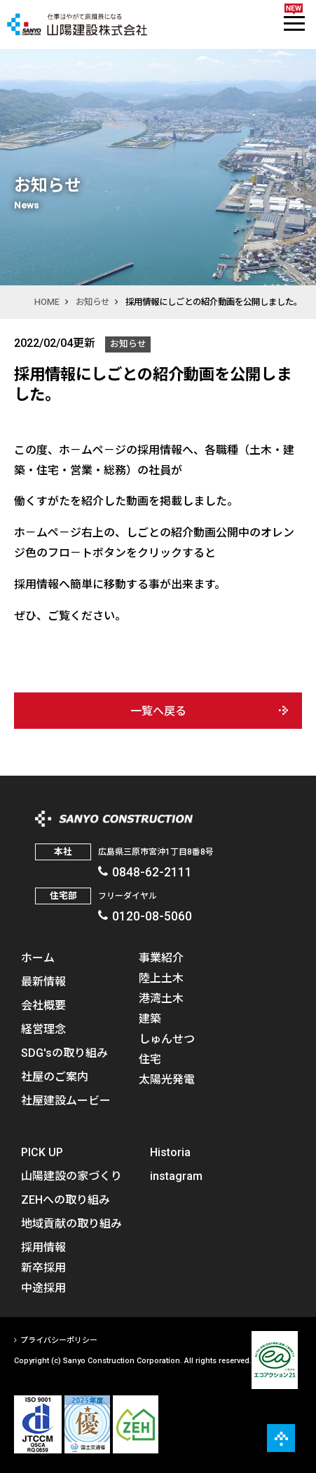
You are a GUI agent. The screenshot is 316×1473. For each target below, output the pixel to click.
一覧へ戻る (158, 710)
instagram (176, 1175)
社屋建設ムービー (66, 1099)
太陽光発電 (167, 1078)
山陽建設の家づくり (71, 1175)
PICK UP (42, 1151)
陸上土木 (161, 977)
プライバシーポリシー (58, 1340)
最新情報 (43, 980)
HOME (47, 301)
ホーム (38, 956)
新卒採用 (43, 1266)
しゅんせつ (167, 1038)
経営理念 (43, 1028)
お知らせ (92, 301)
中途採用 (43, 1287)
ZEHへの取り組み (65, 1198)
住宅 (150, 1058)
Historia (170, 1151)
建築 (150, 1017)
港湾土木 (161, 997)
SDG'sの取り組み (64, 1052)
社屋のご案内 (54, 1075)
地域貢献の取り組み (71, 1222)
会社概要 (43, 1004)
